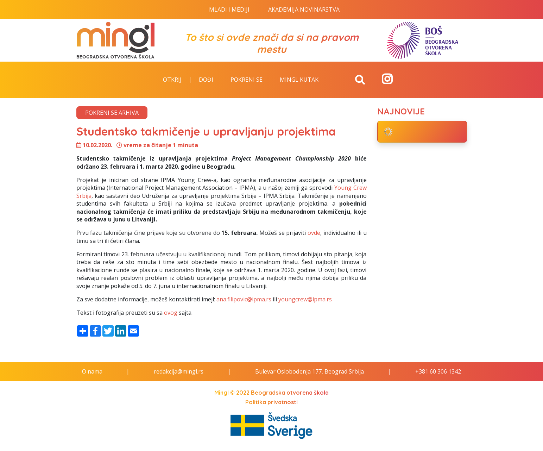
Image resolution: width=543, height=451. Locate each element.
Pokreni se (247, 80)
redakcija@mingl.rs (178, 371)
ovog (170, 313)
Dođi (206, 80)
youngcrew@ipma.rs (305, 299)
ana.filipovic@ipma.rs (243, 299)
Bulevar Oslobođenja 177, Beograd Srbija (309, 371)
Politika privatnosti (271, 402)
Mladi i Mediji (229, 9)
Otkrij (172, 80)
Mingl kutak (299, 80)
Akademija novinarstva (304, 9)
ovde (314, 233)
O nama (92, 371)
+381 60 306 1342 (438, 371)
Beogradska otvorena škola (290, 392)
